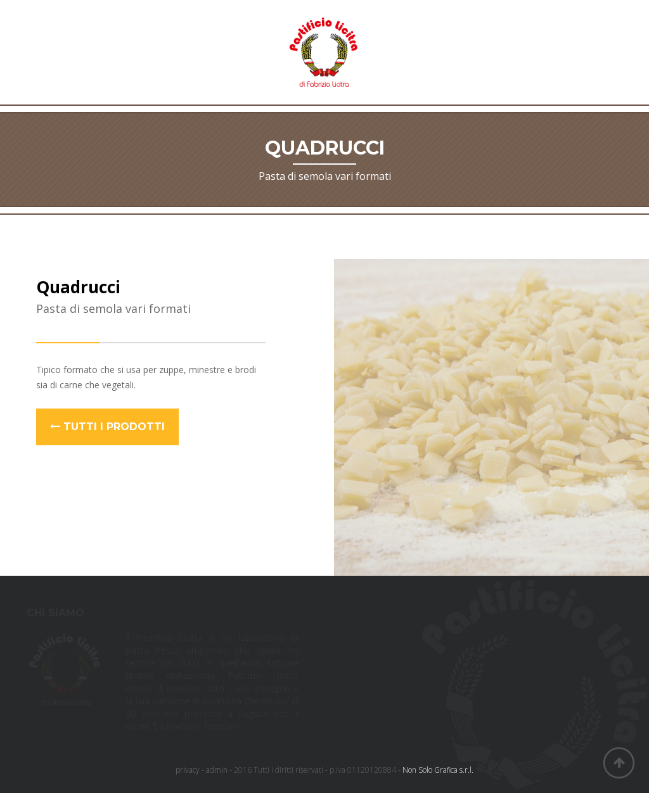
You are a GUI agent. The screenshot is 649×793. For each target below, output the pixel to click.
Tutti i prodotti (107, 427)
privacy (188, 769)
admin (217, 769)
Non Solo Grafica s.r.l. (437, 769)
